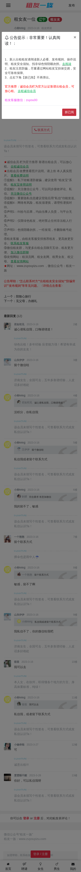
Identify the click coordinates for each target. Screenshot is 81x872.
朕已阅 (69, 112)
